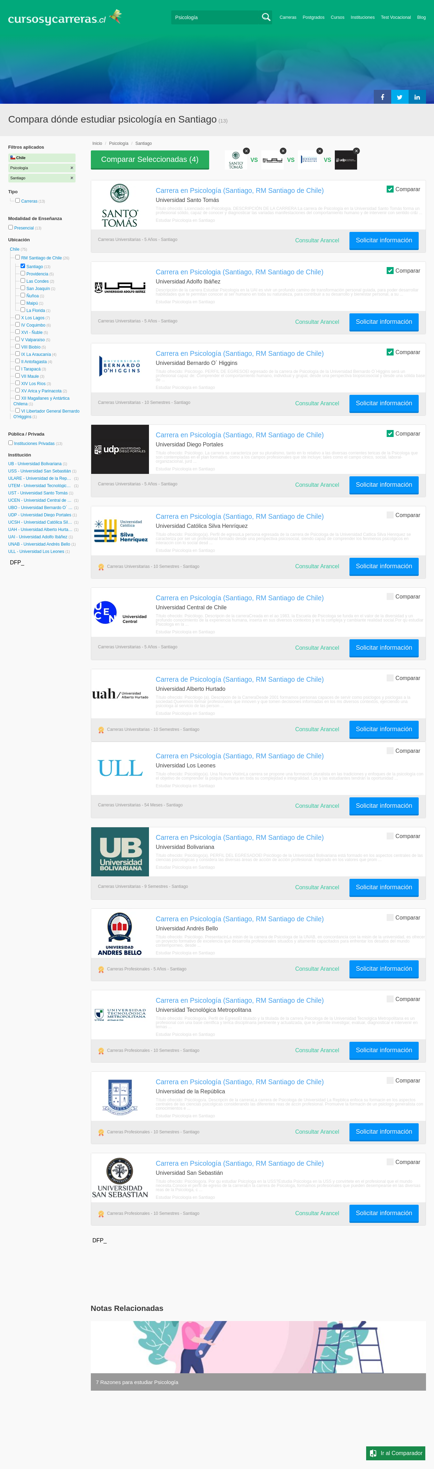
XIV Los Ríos (33, 383)
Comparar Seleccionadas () (150, 159)
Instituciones (363, 17)
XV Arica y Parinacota (41, 391)
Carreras (288, 17)
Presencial (24, 228)
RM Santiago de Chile (41, 258)
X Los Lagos (33, 317)
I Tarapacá (31, 369)
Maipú (32, 303)
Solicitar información (384, 240)
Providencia (37, 274)
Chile (15, 249)
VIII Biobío (30, 347)
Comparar (403, 189)
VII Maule (30, 376)
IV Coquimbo (33, 325)
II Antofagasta (34, 361)
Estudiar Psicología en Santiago (185, 220)
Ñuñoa (32, 296)
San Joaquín (38, 288)
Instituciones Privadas (38, 443)
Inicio (97, 143)
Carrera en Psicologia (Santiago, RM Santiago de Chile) (240, 272)
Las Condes (37, 281)
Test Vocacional (396, 17)
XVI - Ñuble (31, 332)
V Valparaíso (33, 339)
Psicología (118, 143)
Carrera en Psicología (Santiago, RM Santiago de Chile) (240, 190)
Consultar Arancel (317, 240)
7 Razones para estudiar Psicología (137, 1382)
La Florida (35, 310)
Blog (421, 17)
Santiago (34, 266)
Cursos (337, 17)
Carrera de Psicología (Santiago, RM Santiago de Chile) (240, 679)
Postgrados (314, 17)
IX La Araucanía (36, 354)
